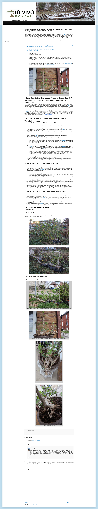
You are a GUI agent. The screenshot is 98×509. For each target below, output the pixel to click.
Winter (71, 431)
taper (61, 134)
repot (44, 197)
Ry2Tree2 (32, 448)
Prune (44, 431)
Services (62, 23)
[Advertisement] (13, 33)
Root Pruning (51, 431)
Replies (30, 446)
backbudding (63, 140)
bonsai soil (42, 169)
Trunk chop (68, 431)
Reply (28, 444)
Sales (55, 23)
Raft (46, 431)
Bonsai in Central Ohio (83, 23)
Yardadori (66, 63)
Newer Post (28, 502)
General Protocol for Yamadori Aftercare (34, 47)
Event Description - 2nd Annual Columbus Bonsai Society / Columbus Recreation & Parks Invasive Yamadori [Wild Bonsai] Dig (50, 45)
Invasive (58, 33)
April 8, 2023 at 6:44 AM (36, 440)
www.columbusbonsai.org (50, 64)
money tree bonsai (30, 461)
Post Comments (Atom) (33, 504)
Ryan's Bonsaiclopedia (29, 23)
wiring (42, 203)
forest (64, 34)
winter (44, 148)
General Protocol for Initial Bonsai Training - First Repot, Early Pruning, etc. (40, 49)
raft (49, 38)
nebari (36, 135)
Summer (59, 431)
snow (66, 148)
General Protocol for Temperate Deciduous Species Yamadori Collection (40, 46)
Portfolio (17, 23)
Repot (48, 431)
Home (9, 23)
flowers (68, 105)
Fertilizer (33, 431)
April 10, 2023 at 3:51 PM (40, 448)
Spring (30, 146)
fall (35, 147)
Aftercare (28, 431)
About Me (71, 23)
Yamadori (66, 33)
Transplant (64, 431)
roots (53, 143)
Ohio (42, 431)
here (65, 40)
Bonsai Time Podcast (45, 23)
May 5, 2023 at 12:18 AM (38, 461)
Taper (62, 431)
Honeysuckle (62, 33)
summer (63, 146)
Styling (57, 431)
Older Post (70, 502)
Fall (30, 431)
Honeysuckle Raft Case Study (32, 50)
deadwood (50, 134)
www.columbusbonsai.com (47, 114)
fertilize (31, 182)
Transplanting (43, 107)
